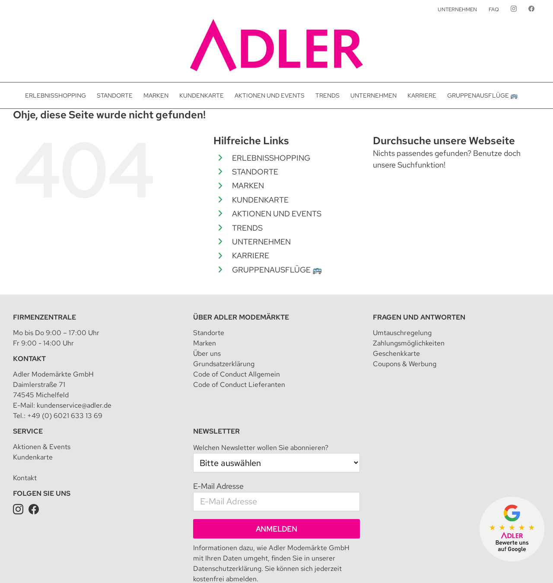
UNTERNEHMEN (261, 242)
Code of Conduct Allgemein (236, 327)
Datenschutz (187, 563)
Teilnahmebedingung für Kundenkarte (334, 563)
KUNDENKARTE (260, 200)
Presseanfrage (492, 563)
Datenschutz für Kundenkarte (429, 563)
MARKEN (248, 185)
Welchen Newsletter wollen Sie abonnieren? (260, 401)
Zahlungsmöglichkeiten (409, 296)
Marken (204, 296)
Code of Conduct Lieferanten (239, 337)
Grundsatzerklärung (223, 317)
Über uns (207, 306)
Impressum (151, 563)
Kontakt (29, 312)
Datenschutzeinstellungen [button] (244, 563)
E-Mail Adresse (218, 439)
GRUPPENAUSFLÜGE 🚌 (277, 270)
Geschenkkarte (396, 306)
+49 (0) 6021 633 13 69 (64, 369)
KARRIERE (250, 255)
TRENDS (247, 228)
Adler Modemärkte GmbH (97, 563)
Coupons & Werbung (404, 317)
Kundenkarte (33, 410)
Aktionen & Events (41, 400)
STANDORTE (255, 172)
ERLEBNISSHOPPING (271, 158)
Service (28, 384)
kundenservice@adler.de (74, 358)
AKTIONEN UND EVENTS (276, 214)
